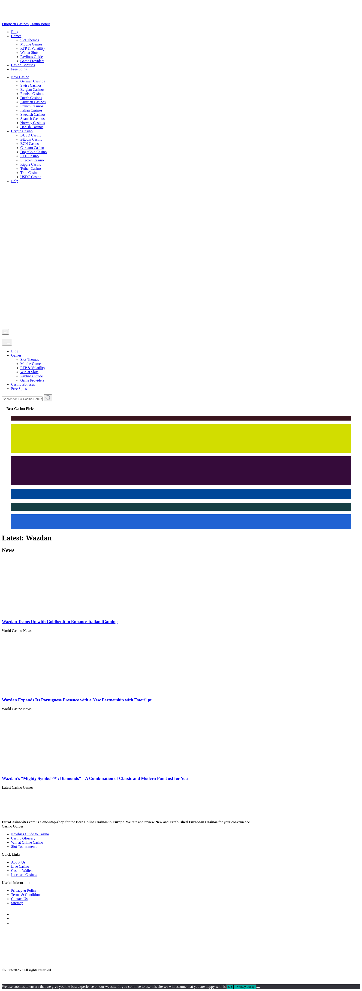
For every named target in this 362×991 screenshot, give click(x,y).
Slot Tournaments (24, 847)
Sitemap (17, 903)
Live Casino (20, 866)
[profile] (3, 337)
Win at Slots (29, 53)
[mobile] (7, 342)
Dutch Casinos (31, 98)
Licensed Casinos (24, 875)
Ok (230, 986)
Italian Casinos (31, 110)
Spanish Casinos (32, 119)
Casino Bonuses (23, 65)
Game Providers (32, 61)
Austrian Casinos (33, 102)
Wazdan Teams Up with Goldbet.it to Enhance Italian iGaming (60, 621)
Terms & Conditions (26, 895)
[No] (258, 987)
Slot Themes (29, 40)
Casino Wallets (22, 871)
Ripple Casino (30, 164)
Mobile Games (31, 44)
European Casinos (15, 24)
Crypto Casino (22, 131)
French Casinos (31, 106)
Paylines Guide (31, 57)
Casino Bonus (40, 24)
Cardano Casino (32, 148)
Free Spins (19, 69)
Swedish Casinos (32, 114)
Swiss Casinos (31, 85)
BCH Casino (29, 143)
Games (16, 36)
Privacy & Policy (23, 890)
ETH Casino (29, 156)
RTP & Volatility (32, 48)
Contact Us (19, 899)
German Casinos (32, 81)
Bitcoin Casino (31, 139)
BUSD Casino (30, 135)
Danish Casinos (31, 127)
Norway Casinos (32, 123)
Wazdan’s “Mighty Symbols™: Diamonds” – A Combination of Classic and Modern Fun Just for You (95, 778)
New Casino (20, 77)
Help (14, 181)
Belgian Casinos (32, 89)
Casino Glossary (23, 838)
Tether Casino (30, 168)
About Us (18, 862)
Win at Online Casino (27, 842)
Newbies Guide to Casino (30, 834)
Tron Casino (29, 173)
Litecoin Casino (32, 160)
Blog (14, 32)
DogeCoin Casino (33, 152)
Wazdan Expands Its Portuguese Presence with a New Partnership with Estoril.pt (77, 699)
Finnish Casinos (32, 94)
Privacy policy (245, 986)
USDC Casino (30, 177)
